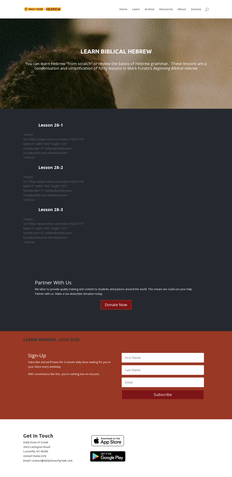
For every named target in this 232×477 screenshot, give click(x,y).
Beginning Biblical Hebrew (175, 68)
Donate (196, 9)
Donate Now (116, 304)
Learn (136, 9)
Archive (149, 9)
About (182, 9)
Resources (166, 9)
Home (123, 9)
